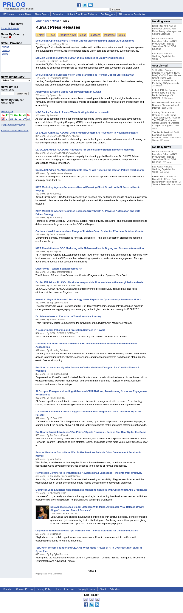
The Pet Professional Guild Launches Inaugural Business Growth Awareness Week (166, 136)
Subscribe (57, 14)
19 (28, 118)
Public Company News (13, 124)
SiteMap (7, 589)
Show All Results (10, 28)
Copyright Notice (87, 589)
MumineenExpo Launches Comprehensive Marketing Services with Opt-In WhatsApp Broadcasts (91, 489)
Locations (95, 35)
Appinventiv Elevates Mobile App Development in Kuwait (68, 91)
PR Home (8, 14)
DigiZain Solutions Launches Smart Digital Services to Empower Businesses (79, 57)
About (103, 589)
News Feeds (42, 14)
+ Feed (51, 35)
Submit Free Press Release (82, 14)
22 (16, 118)
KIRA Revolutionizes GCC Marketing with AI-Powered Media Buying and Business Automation (89, 248)
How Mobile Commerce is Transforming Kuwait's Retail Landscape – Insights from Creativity (88, 472)
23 (11, 118)
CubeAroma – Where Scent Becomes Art (58, 268)
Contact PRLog (24, 589)
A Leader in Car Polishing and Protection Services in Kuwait (70, 330)
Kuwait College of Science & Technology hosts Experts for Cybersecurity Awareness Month (88, 299)
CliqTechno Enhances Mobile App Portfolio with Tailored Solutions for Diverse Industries (86, 530)
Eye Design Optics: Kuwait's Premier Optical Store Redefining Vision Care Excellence (84, 40)
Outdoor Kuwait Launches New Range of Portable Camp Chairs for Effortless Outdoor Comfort (90, 231)
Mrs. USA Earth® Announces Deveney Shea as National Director (166, 105)
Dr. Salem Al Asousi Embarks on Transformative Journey (68, 316)
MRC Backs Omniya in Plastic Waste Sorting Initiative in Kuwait (72, 112)
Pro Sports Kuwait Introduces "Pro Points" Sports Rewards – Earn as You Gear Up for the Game (90, 432)
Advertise (115, 589)
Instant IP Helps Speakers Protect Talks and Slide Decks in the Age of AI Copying (165, 94)
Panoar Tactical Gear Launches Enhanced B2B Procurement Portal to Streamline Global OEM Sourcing (164, 43)
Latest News (24, 14)
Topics (82, 35)
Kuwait (6, 37)
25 (3, 118)
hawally (6, 50)
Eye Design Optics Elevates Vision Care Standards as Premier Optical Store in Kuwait (84, 74)
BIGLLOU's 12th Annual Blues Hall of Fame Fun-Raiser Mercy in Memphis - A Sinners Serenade (166, 30)
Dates (121, 35)
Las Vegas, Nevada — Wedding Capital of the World (163, 56)
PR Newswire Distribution (132, 14)
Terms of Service (65, 589)
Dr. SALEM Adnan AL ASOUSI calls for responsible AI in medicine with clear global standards (89, 282)
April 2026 (7, 111)
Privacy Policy (44, 589)
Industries (109, 35)
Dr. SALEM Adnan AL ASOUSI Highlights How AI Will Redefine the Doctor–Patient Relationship (89, 170)
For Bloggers (108, 14)
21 (20, 118)
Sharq (5, 53)
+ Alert (40, 35)
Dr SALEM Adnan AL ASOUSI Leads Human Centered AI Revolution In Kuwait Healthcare (86, 132)
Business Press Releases (14, 130)
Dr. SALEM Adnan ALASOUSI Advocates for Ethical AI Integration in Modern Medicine (84, 149)
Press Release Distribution (18, 7)
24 (7, 118)
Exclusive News (67, 35)
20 (24, 118)
